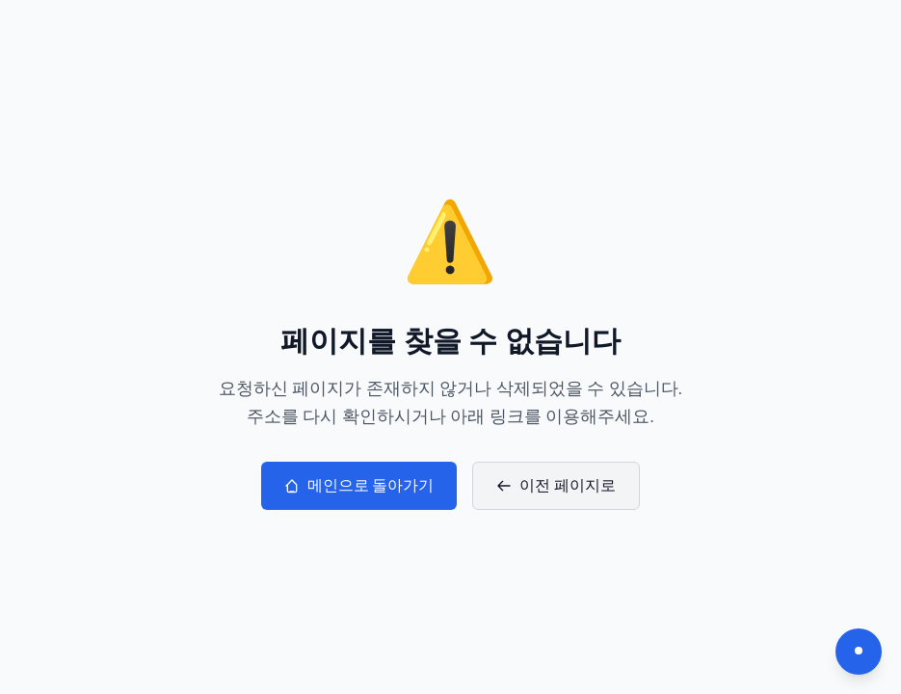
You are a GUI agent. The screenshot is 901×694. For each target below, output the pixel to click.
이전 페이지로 (556, 485)
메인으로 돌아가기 (359, 485)
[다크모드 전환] (858, 651)
